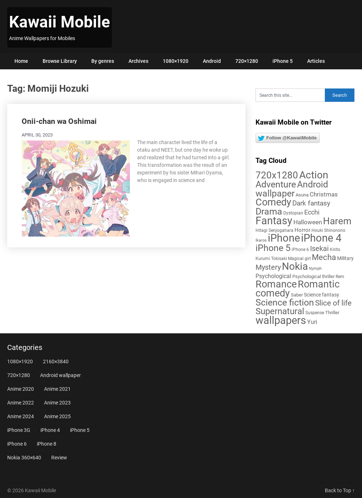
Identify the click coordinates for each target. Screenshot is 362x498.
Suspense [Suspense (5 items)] (314, 312)
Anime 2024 (20, 416)
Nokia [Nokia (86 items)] (295, 266)
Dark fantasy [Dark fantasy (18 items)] (311, 203)
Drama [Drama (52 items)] (269, 211)
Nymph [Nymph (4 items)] (315, 268)
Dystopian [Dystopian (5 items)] (293, 213)
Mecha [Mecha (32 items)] (324, 257)
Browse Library (60, 61)
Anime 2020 (20, 389)
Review (59, 457)
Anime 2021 (57, 389)
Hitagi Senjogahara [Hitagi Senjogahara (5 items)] (274, 230)
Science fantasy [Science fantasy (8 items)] (321, 295)
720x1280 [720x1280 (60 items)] (277, 175)
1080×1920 (175, 61)
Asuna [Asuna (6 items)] (302, 195)
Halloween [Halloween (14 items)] (307, 222)
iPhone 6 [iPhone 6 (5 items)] (300, 249)
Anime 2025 (57, 416)
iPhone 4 (50, 430)
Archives (138, 61)
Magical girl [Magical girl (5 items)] (299, 258)
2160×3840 (56, 361)
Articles (316, 61)
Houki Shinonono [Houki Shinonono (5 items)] (328, 230)
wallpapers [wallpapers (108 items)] (281, 320)
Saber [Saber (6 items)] (297, 295)
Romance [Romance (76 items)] (276, 284)
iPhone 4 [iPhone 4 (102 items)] (321, 238)
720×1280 (246, 61)
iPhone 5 (282, 61)
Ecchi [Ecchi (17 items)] (311, 212)
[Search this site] (290, 95)
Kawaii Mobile (59, 22)
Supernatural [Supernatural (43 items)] (280, 311)
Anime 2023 (57, 403)
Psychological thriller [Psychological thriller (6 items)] (313, 276)
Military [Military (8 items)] (345, 258)
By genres (102, 61)
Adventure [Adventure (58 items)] (276, 184)
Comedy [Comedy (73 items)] (273, 202)
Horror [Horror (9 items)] (302, 230)
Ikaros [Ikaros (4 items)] (261, 240)
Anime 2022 (20, 403)
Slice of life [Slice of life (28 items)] (333, 302)
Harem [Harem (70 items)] (337, 220)
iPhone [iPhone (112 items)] (284, 238)
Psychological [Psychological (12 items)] (273, 276)
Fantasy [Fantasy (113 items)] (274, 221)
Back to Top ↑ (340, 490)
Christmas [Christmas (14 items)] (324, 194)
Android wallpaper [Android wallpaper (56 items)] (292, 189)
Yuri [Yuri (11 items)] (312, 322)
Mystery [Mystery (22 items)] (268, 267)
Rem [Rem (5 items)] (340, 276)
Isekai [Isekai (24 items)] (319, 248)
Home (21, 61)
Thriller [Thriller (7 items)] (332, 312)
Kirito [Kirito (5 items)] (335, 249)
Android (212, 61)
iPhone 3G (18, 430)
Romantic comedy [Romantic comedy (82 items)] (298, 288)
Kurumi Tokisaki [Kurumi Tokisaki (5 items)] (271, 258)
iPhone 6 (17, 444)
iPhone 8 (46, 444)
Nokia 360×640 (24, 457)
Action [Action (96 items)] (313, 175)
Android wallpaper (60, 375)
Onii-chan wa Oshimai (59, 121)
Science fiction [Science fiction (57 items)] (285, 302)
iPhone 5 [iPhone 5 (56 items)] (273, 248)
